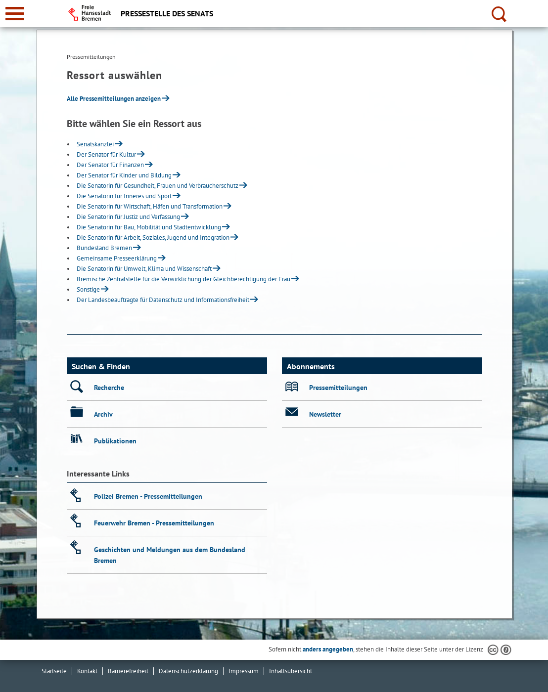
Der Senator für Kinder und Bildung (124, 175)
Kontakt (87, 671)
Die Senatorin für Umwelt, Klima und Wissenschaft (144, 268)
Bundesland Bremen (104, 248)
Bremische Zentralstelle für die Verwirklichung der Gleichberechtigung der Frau (183, 279)
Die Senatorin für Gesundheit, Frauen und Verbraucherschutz (157, 185)
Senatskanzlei (95, 144)
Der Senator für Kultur (106, 154)
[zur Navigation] (15, 13)
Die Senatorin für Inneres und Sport (124, 196)
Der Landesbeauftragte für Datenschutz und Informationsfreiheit (163, 300)
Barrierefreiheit (128, 671)
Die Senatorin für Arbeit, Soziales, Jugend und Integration (153, 237)
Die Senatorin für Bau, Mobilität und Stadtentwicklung (149, 227)
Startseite (54, 671)
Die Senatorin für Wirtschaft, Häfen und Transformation (150, 206)
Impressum (243, 671)
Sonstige (88, 289)
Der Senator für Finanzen (110, 165)
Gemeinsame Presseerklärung (117, 258)
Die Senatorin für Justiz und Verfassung (128, 217)
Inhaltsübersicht (290, 671)
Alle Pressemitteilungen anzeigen (114, 98)
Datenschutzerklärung (188, 671)
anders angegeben (328, 649)
